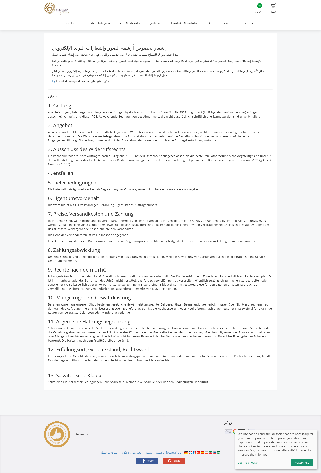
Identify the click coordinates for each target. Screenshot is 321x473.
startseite (72, 23)
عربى (259, 8)
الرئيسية (160, 452)
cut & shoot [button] (130, 23)
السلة (273, 8)
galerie (155, 23)
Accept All (302, 462)
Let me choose (248, 462)
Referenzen (247, 23)
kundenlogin (218, 23)
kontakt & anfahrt (185, 23)
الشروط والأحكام (132, 452)
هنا (53, 81)
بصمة (148, 452)
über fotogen (100, 23)
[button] (147, 461)
